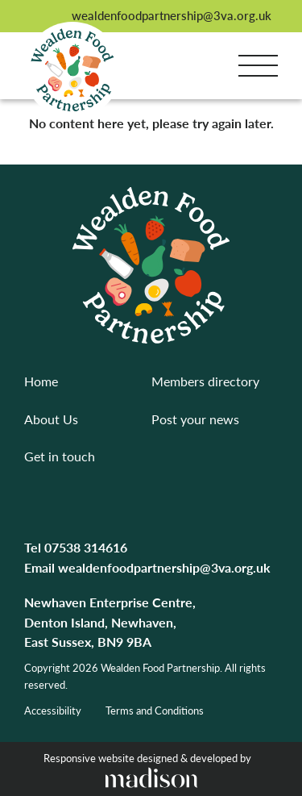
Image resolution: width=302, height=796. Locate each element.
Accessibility (52, 710)
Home (41, 381)
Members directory (205, 381)
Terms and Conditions (154, 710)
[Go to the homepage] (72, 70)
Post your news (195, 419)
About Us (51, 419)
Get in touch (59, 456)
